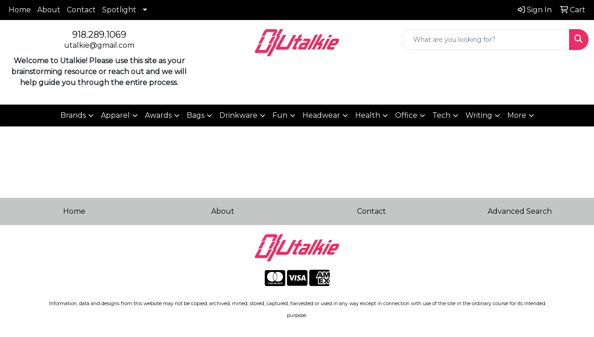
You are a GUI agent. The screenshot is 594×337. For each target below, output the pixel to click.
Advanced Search (520, 211)
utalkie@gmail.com (99, 45)
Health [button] (367, 115)
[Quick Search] (485, 39)
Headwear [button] (321, 115)
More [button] (516, 115)
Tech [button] (441, 115)
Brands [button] (73, 115)
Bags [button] (195, 115)
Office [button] (406, 115)
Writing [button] (478, 115)
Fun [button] (279, 115)
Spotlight (119, 9)
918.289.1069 (99, 34)
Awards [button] (158, 115)
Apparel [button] (115, 115)
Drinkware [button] (238, 115)
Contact (81, 9)
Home (20, 9)
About (48, 9)
